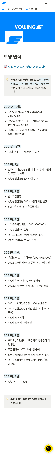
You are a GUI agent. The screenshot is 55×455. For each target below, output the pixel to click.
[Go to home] (4, 3)
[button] (46, 3)
